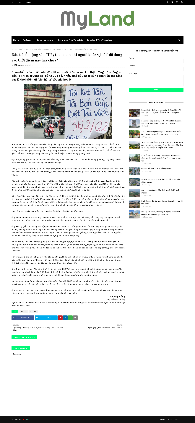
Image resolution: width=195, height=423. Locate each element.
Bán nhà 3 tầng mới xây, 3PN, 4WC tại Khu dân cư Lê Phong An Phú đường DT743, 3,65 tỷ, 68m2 (161, 122)
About (21, 2)
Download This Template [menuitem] (70, 40)
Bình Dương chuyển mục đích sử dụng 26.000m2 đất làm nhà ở (162, 202)
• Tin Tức (21, 49)
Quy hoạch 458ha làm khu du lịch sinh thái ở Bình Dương (160, 191)
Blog (28, 419)
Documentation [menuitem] (45, 40)
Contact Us (179, 419)
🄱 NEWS (18, 65)
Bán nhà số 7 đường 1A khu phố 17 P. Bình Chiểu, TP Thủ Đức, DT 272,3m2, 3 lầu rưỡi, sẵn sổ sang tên (161, 111)
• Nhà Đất (23, 311)
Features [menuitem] (27, 40)
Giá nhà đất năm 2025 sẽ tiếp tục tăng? (156, 168)
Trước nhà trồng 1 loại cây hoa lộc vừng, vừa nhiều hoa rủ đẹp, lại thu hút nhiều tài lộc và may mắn (161, 132)
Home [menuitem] (16, 40)
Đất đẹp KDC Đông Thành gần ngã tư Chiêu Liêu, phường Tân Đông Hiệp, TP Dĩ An (160, 212)
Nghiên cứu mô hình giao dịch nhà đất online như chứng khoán (160, 180)
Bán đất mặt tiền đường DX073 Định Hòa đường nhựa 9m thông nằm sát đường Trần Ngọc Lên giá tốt (161, 158)
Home (14, 2)
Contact (29, 2)
